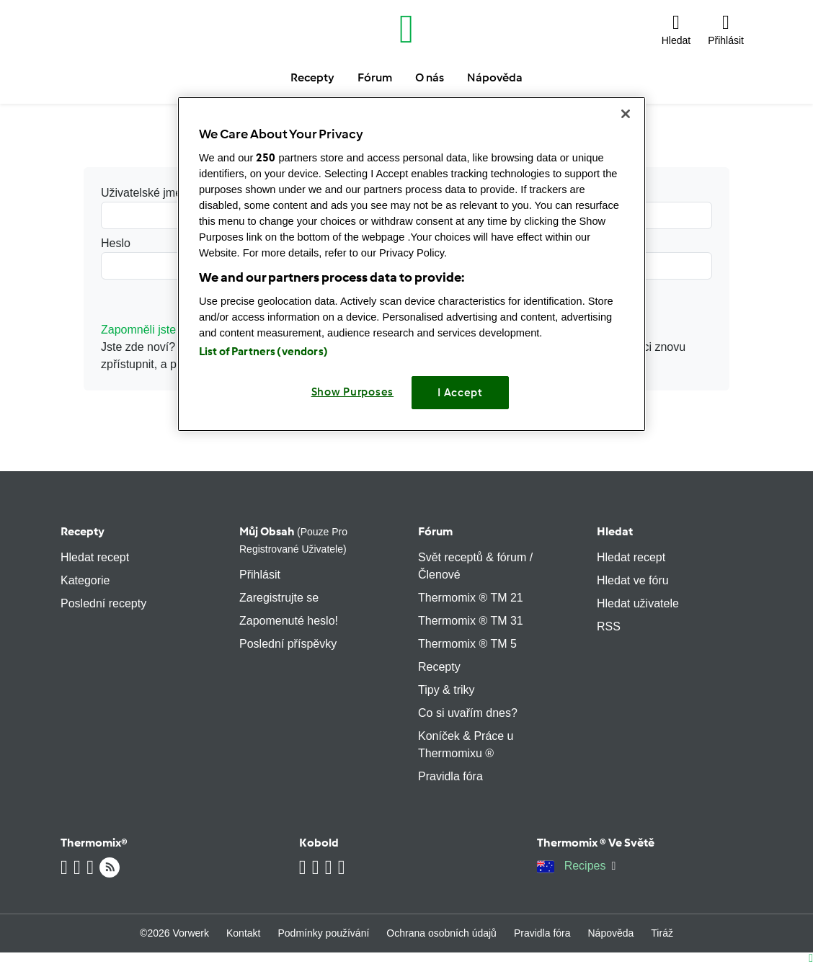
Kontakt (243, 933)
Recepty (83, 531)
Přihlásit (259, 574)
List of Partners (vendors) (263, 351)
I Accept (460, 392)
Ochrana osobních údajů (441, 933)
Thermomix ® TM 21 (470, 598)
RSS (609, 626)
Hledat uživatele (638, 603)
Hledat (615, 531)
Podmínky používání (323, 933)
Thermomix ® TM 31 (470, 621)
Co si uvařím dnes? (467, 713)
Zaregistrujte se (279, 598)
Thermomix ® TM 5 (467, 644)
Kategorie (85, 580)
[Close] (625, 114)
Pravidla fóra (450, 776)
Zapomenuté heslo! (288, 621)
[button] (676, 28)
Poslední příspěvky (288, 644)
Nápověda (611, 933)
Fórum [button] (374, 77)
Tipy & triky (446, 690)
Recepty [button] (312, 77)
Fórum (435, 531)
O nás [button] (429, 77)
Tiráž (662, 933)
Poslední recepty (103, 603)
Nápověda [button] (495, 77)
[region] (411, 264)
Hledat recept (95, 557)
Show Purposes (352, 391)
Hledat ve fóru (633, 580)
